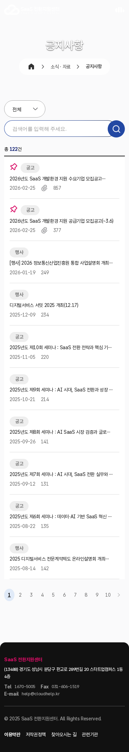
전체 (16, 110)
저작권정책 (36, 734)
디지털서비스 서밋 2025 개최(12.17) (44, 305)
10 (107, 595)
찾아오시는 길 (64, 734)
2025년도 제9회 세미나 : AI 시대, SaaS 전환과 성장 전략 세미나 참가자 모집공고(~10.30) (61, 390)
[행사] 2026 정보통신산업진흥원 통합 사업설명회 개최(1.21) (59, 263)
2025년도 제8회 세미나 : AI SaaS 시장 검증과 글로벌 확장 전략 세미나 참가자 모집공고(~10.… (60, 432)
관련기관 (90, 734)
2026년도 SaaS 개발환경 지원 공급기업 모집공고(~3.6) (62, 221)
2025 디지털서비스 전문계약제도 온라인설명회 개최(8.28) (57, 559)
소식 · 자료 (61, 66)
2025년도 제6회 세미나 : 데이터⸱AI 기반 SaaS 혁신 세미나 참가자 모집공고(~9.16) (61, 517)
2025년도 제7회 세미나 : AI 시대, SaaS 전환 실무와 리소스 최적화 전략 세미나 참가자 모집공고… (61, 475)
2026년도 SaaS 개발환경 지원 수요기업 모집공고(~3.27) (56, 179)
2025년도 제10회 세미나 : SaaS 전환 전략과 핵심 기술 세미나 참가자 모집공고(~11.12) (61, 348)
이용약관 (12, 734)
